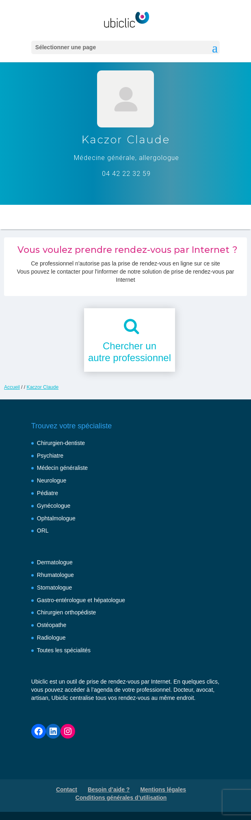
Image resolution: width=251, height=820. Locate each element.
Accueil (12, 387)
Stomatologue (54, 587)
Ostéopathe (51, 625)
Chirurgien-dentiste (61, 443)
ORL (43, 530)
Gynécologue (54, 505)
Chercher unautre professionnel (129, 351)
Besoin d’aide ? (109, 789)
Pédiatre (47, 493)
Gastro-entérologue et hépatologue (81, 600)
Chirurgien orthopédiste (66, 612)
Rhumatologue (55, 575)
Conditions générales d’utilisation (121, 797)
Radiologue (51, 637)
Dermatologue (55, 562)
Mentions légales (163, 789)
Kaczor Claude (42, 387)
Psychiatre (50, 455)
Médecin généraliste (62, 468)
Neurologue (51, 480)
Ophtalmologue (56, 518)
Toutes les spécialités (64, 650)
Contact (66, 789)
